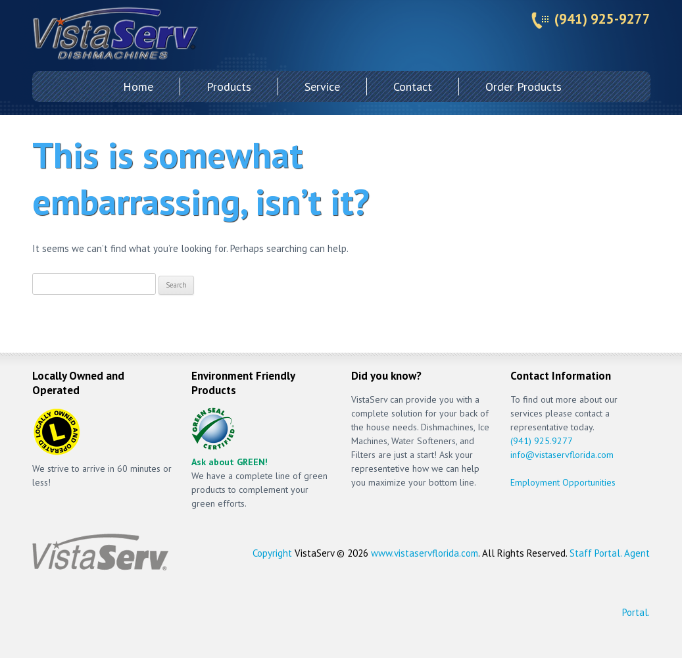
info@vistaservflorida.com (562, 455)
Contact (412, 86)
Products (229, 86)
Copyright (272, 553)
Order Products (523, 86)
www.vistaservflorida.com (424, 553)
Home (138, 86)
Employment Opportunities (563, 482)
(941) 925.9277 (541, 441)
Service (322, 86)
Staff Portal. (595, 553)
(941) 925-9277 (602, 19)
